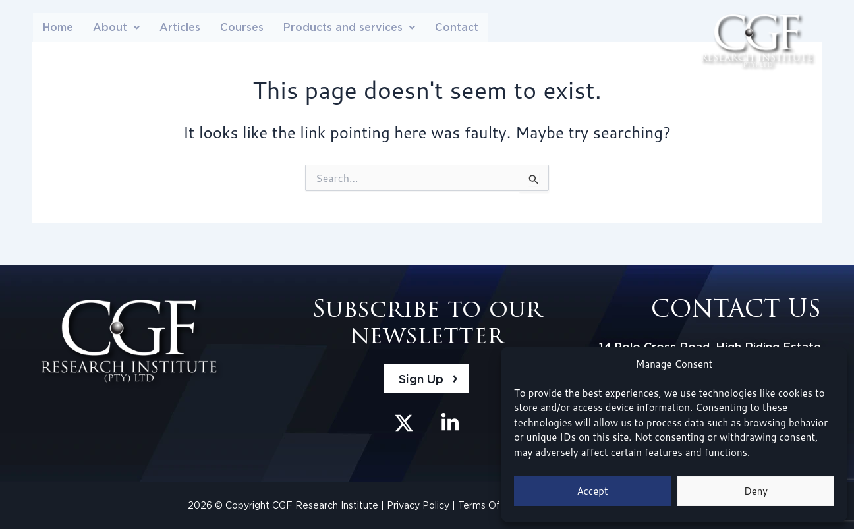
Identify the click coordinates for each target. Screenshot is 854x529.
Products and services (349, 28)
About (116, 28)
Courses (242, 28)
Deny (756, 491)
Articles (179, 28)
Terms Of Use (490, 505)
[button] (116, 28)
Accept (592, 491)
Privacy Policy (419, 505)
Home (58, 28)
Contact (456, 28)
